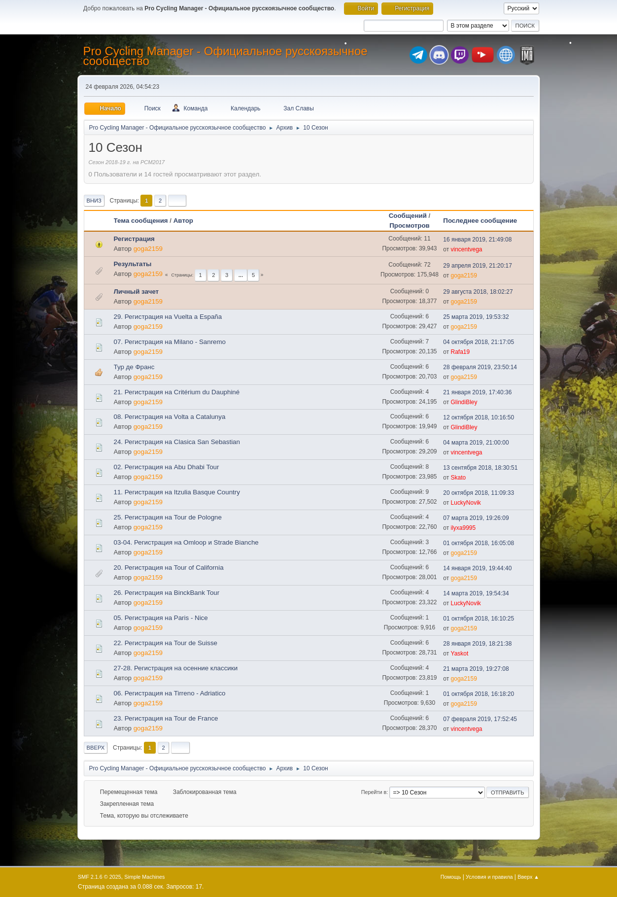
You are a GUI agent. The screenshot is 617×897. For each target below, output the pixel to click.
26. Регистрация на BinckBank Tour (167, 592)
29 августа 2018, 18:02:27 (478, 291)
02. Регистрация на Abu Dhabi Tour (166, 467)
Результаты (133, 264)
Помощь (451, 877)
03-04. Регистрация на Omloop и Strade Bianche (186, 542)
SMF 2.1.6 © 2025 (99, 877)
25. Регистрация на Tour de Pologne (168, 517)
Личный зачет (136, 291)
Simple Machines (144, 877)
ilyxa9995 (463, 527)
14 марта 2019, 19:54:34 (476, 593)
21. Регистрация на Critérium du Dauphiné (177, 392)
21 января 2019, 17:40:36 (477, 392)
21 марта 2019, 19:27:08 (476, 668)
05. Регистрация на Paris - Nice (161, 617)
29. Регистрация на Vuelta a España (168, 316)
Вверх (96, 748)
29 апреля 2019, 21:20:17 (477, 265)
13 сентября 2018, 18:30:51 (480, 467)
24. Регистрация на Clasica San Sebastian (177, 442)
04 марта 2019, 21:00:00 (476, 442)
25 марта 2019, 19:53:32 (476, 316)
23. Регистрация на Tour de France (166, 718)
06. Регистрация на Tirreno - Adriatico (170, 693)
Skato (458, 477)
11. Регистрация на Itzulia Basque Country (177, 492)
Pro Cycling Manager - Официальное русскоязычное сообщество (225, 56)
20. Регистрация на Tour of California (169, 567)
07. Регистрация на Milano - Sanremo (170, 341)
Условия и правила (489, 877)
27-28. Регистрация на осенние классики (176, 668)
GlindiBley (464, 402)
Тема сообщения (141, 220)
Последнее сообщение (480, 220)
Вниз (94, 201)
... (241, 275)
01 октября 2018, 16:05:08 (478, 543)
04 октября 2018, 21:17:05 (478, 342)
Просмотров (409, 225)
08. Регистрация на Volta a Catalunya (170, 416)
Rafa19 (460, 351)
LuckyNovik (466, 502)
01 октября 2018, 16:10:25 (478, 618)
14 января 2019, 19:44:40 (477, 568)
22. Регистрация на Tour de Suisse (165, 643)
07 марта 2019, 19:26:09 (476, 518)
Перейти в (373, 792)
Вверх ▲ (528, 877)
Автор (187, 220)
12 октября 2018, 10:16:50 (478, 417)
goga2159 (148, 248)
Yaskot (460, 653)
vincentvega (466, 249)
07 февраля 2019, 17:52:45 (480, 719)
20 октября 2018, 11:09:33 (478, 492)
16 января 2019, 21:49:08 (477, 239)
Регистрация (134, 238)
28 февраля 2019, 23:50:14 (480, 367)
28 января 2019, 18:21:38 (477, 643)
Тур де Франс (134, 367)
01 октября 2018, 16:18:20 (478, 693)
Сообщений (408, 215)
